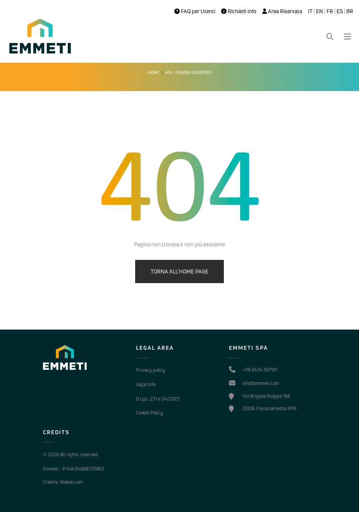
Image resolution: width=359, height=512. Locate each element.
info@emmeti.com (260, 383)
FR (329, 11)
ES (340, 11)
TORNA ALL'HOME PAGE (179, 271)
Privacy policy (150, 370)
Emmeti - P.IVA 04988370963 (73, 469)
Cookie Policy (149, 412)
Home (153, 72)
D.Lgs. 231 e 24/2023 (158, 398)
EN (319, 11)
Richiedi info (238, 11)
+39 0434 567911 (259, 369)
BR (349, 11)
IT (310, 11)
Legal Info (146, 384)
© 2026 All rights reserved (70, 454)
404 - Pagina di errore (188, 72)
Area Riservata (282, 11)
